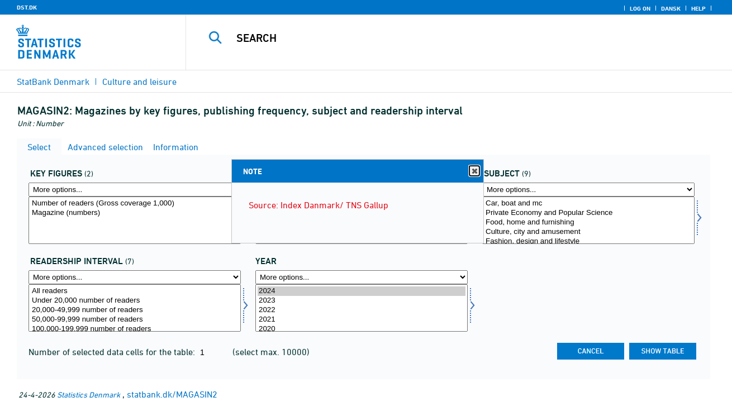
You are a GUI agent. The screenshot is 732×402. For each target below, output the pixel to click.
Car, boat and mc (588, 203)
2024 (361, 291)
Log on (640, 8)
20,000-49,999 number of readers (135, 310)
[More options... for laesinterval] (134, 277)
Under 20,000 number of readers (135, 300)
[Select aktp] (134, 220)
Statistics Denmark (88, 394)
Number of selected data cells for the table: (112, 352)
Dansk (671, 8)
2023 (361, 300)
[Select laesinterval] (134, 308)
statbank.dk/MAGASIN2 (172, 394)
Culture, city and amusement (588, 232)
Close (474, 171)
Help (698, 8)
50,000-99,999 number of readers (135, 319)
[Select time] (361, 308)
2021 (361, 319)
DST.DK (27, 7)
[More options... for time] (361, 277)
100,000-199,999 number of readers (135, 329)
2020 (361, 329)
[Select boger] (588, 220)
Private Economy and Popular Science (588, 213)
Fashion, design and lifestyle (588, 241)
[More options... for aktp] (134, 190)
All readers (135, 291)
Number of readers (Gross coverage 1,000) (135, 203)
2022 (361, 310)
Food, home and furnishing (588, 222)
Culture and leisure (139, 81)
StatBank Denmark (53, 81)
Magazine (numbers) (135, 213)
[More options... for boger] (588, 190)
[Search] (447, 38)
